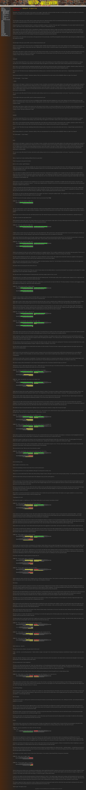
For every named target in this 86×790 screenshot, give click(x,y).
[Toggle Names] (16, 10)
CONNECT (49, 5)
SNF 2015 (2, 23)
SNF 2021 (2, 29)
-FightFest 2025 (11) (5, 12)
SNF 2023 (2, 31)
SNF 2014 (2, 22)
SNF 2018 (2, 26)
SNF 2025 (2, 32)
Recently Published (4, 35)
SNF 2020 (2, 28)
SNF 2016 (2, 24)
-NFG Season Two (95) (6, 19)
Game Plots (3, 8)
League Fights (3, 9)
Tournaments (3, 33)
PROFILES (43, 5)
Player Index (3, 34)
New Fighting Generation (5, 10)
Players (2, 21)
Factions (2, 7)
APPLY (41, 5)
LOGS (46, 5)
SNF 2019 (2, 27)
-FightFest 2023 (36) (5, 11)
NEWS (36, 5)
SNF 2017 (2, 25)
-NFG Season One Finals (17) (5, 18)
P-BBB (2, 20)
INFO (38, 5)
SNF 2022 (2, 30)
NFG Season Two (17, 8)
